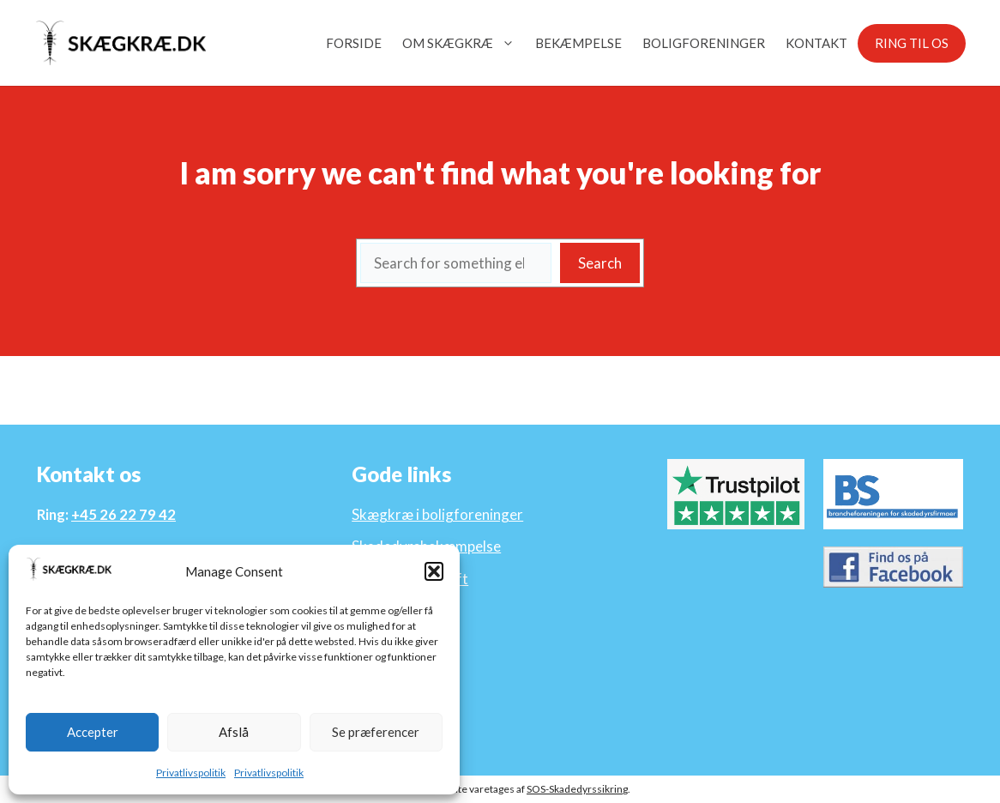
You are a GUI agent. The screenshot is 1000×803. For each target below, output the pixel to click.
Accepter (92, 732)
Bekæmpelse (578, 43)
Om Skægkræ (463, 43)
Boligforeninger (703, 43)
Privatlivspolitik (191, 772)
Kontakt (816, 43)
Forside (354, 43)
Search (600, 263)
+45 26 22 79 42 (123, 514)
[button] (434, 571)
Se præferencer (375, 732)
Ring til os (912, 43)
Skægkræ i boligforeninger (437, 514)
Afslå (234, 732)
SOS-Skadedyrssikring (577, 788)
